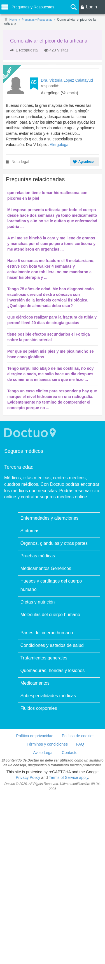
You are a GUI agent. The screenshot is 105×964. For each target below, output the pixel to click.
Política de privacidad (34, 736)
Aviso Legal (43, 752)
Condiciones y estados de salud (52, 645)
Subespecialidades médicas (48, 695)
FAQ (80, 744)
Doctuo (30, 432)
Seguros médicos (23, 451)
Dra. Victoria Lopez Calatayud (67, 80)
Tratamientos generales (43, 658)
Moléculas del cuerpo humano (50, 614)
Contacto (70, 752)
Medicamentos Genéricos (45, 568)
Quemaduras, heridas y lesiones (52, 670)
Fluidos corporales (38, 708)
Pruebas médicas (37, 555)
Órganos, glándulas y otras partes (54, 543)
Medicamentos (35, 683)
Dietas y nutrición (37, 602)
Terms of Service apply (68, 777)
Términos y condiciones (47, 744)
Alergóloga (59, 144)
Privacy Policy (28, 777)
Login (91, 6)
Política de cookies (78, 736)
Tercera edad (19, 467)
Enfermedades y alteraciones (49, 518)
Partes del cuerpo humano (46, 632)
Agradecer (86, 162)
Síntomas (29, 530)
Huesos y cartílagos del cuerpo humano (51, 585)
